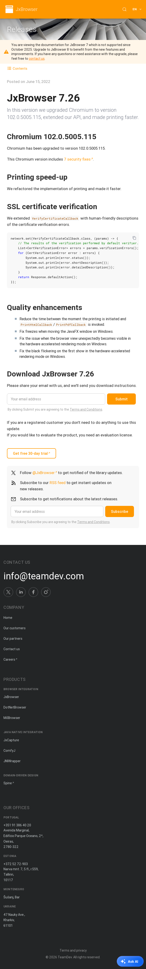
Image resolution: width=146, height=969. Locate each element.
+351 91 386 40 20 (17, 825)
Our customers (14, 628)
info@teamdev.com (43, 576)
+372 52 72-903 (15, 864)
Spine (7, 783)
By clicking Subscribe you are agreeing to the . (60, 522)
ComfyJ (9, 750)
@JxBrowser (43, 472)
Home (7, 618)
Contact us (11, 649)
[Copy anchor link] (101, 136)
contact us (36, 58)
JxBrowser (27, 9)
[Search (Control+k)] (124, 9)
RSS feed (58, 482)
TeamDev (65, 957)
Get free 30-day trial (30, 453)
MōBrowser (11, 718)
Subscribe (119, 511)
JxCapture (11, 740)
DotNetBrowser (14, 707)
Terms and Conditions (86, 409)
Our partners (12, 638)
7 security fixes (77, 159)
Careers (9, 659)
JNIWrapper (12, 761)
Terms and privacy (73, 950)
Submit (121, 399)
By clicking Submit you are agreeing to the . (55, 409)
